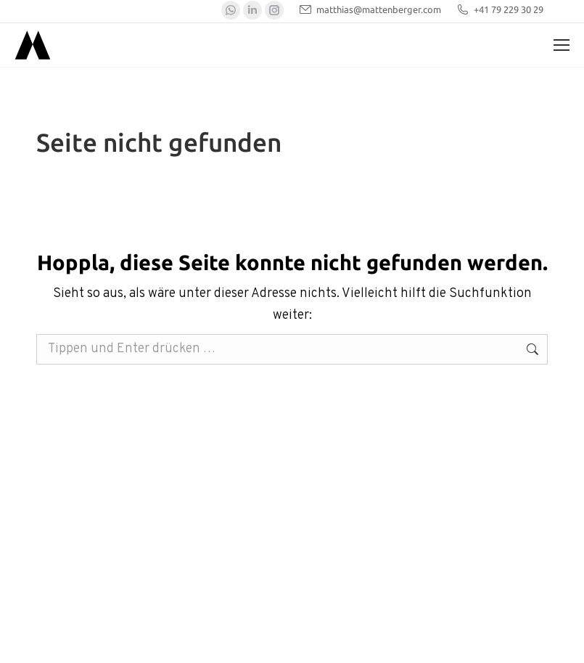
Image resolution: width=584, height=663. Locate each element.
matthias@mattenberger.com (369, 10)
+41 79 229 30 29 (499, 10)
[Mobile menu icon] (561, 45)
